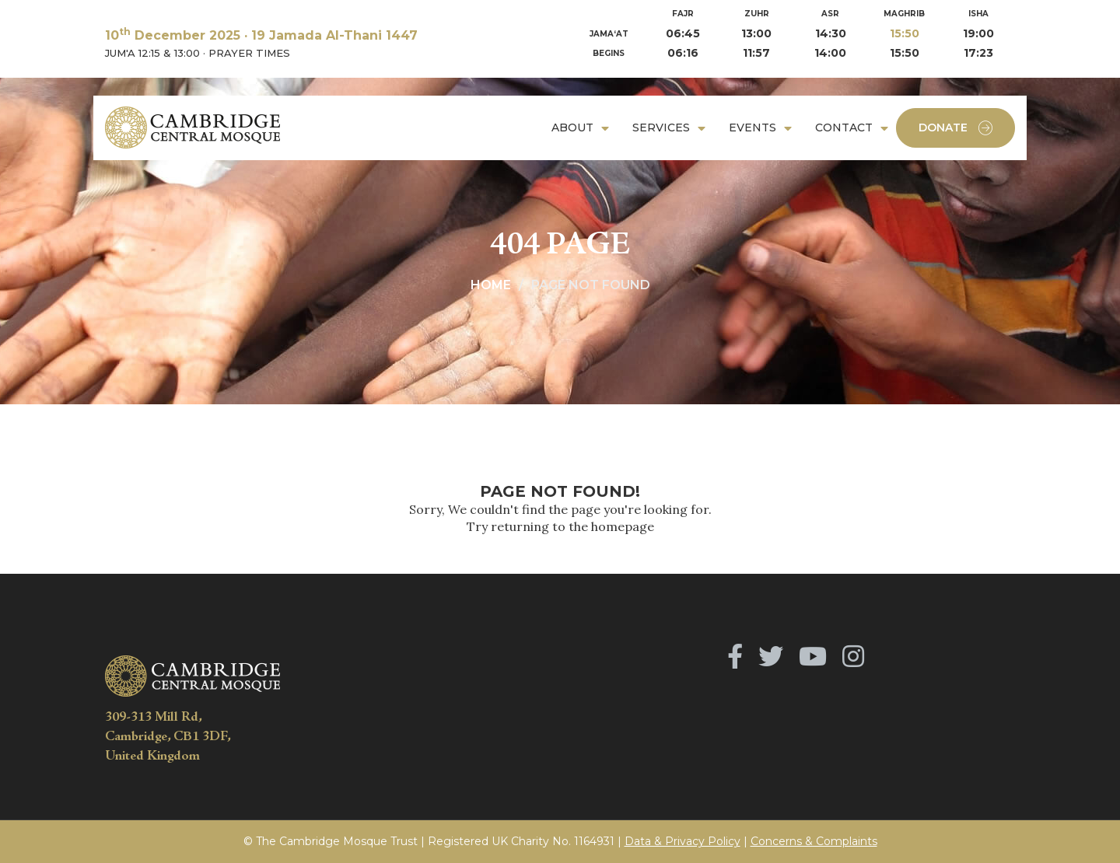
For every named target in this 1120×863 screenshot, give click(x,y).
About (572, 128)
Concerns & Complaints (814, 841)
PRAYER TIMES (249, 53)
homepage (622, 526)
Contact (844, 128)
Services (661, 128)
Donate (955, 128)
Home (491, 285)
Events (752, 128)
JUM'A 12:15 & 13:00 (152, 53)
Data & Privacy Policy (682, 841)
